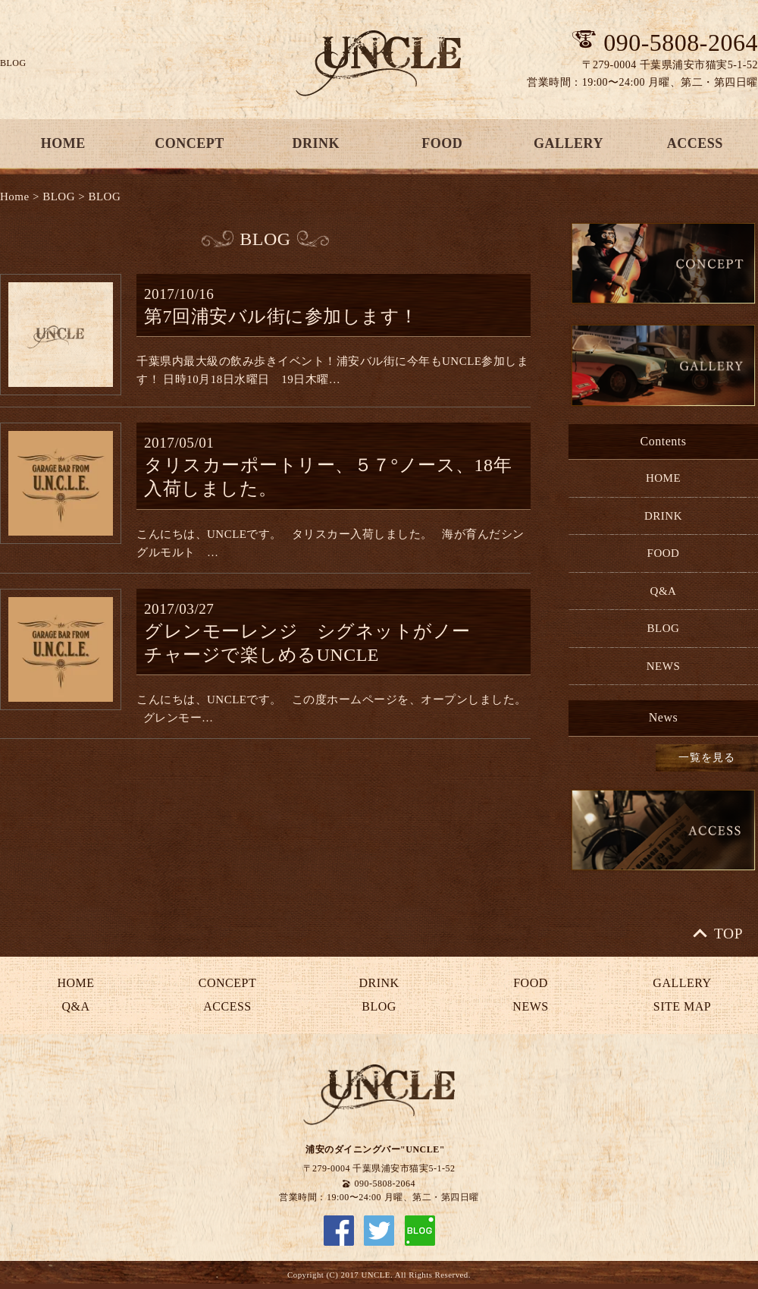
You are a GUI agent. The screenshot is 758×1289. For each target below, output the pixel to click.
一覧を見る (706, 757)
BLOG (58, 196)
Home (15, 196)
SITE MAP (682, 1006)
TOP (728, 934)
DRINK (316, 143)
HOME (663, 478)
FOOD (441, 143)
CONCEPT (189, 143)
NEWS (664, 666)
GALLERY (568, 143)
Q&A (663, 591)
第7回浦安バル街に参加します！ (281, 316)
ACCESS (227, 1006)
